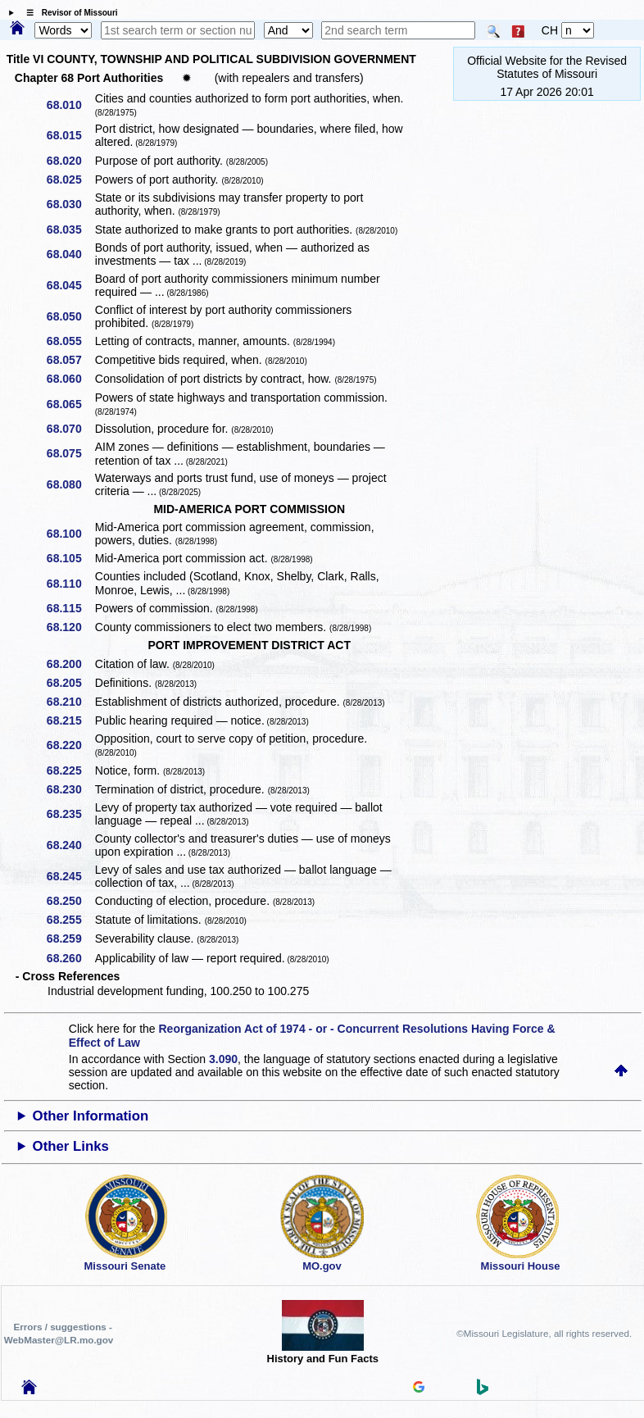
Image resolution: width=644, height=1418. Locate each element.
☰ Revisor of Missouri (68, 12)
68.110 (70, 583)
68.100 (70, 533)
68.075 (70, 453)
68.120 (70, 627)
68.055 (70, 341)
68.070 (70, 428)
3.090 (223, 1059)
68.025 (70, 179)
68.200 (70, 663)
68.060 (70, 378)
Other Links (71, 1146)
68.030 (70, 204)
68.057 (70, 359)
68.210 (70, 701)
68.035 (70, 229)
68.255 (70, 919)
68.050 (70, 316)
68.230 (70, 789)
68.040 (70, 254)
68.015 (70, 135)
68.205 (70, 682)
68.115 (70, 608)
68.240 (70, 845)
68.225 (70, 770)
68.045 (70, 285)
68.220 (70, 745)
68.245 (70, 876)
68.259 (70, 938)
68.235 (70, 813)
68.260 (70, 958)
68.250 (70, 900)
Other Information (91, 1116)
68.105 (70, 558)
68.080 (70, 484)
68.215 (70, 720)
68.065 (70, 404)
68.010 (70, 104)
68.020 (70, 160)
